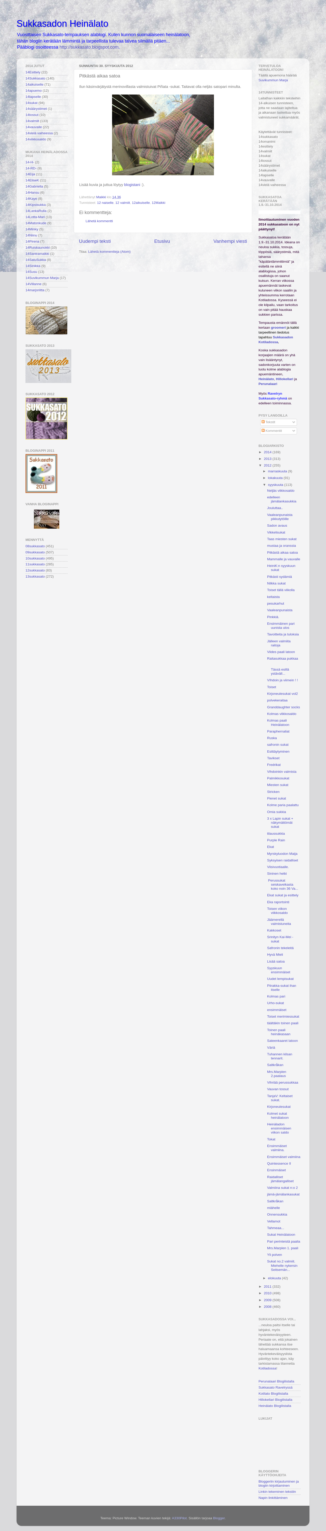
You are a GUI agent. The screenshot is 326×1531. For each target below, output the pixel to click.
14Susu (31, 272)
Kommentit (272, 431)
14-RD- (31, 168)
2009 (268, 1300)
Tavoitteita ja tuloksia (283, 634)
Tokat (271, 1139)
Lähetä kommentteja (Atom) (109, 252)
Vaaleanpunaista (280, 610)
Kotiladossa (267, 1368)
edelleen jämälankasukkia (281, 499)
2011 (268, 1286)
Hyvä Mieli (275, 954)
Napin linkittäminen (273, 1498)
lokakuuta (276, 478)
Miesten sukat (277, 785)
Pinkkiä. (273, 617)
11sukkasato (35, 564)
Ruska (272, 738)
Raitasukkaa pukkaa (282, 658)
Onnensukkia (277, 1214)
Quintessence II (279, 1163)
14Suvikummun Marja (42, 278)
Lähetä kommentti (99, 221)
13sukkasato (35, 576)
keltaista (273, 597)
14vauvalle (33, 127)
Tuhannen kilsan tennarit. (279, 1056)
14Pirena (32, 241)
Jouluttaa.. (275, 508)
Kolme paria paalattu (283, 805)
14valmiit (32, 121)
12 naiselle (105, 203)
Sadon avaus (277, 525)
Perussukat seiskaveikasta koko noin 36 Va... (282, 884)
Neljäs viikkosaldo (280, 490)
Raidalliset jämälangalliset (280, 1179)
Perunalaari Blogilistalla (276, 1381)
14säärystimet (36, 109)
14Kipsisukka (35, 205)
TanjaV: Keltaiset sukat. (280, 1098)
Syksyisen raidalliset (282, 860)
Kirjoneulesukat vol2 (282, 694)
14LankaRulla (36, 211)
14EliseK (32, 180)
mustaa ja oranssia (281, 546)
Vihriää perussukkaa (282, 1082)
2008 (268, 1307)
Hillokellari (284, 379)
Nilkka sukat (276, 583)
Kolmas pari (276, 996)
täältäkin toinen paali (282, 1023)
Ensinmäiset (276, 1170)
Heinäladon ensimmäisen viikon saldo (279, 1128)
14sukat (31, 103)
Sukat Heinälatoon (281, 1234)
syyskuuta (276, 485)
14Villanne (33, 284)
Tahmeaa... (275, 1228)
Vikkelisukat (276, 532)
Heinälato (266, 379)
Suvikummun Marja (273, 80)
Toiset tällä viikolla (281, 590)
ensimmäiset (277, 1010)
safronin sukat (278, 745)
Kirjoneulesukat (279, 1107)
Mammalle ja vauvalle (283, 559)
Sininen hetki (277, 873)
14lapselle (33, 97)
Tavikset (273, 758)
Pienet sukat (276, 798)
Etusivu (162, 241)
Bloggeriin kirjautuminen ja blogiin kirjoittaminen (279, 1483)
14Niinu (31, 235)
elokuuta (275, 1278)
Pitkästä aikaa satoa (282, 552)
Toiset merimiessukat (283, 1016)
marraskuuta (278, 471)
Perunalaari (268, 384)
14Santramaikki (37, 254)
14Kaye (31, 199)
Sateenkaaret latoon (282, 1041)
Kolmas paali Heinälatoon (278, 722)
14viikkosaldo (35, 139)
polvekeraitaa (277, 700)
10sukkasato (35, 558)
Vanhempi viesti (230, 241)
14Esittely (32, 72)
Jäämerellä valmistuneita (279, 922)
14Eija (30, 174)
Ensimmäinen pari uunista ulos (281, 626)
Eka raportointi (278, 902)
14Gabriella (34, 186)
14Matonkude (35, 223)
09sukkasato (35, 552)
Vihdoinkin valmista (281, 772)
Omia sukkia (276, 812)
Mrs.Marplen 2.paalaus (276, 1074)
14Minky (31, 229)
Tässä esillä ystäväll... (279, 669)
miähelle (273, 1208)
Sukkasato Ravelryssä (276, 1387)
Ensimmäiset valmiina (284, 1157)
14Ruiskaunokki (37, 247)
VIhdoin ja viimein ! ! (282, 680)
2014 (268, 452)
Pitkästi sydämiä (279, 577)
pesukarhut (275, 603)
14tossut (31, 115)
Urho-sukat (275, 1003)
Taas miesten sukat (282, 539)
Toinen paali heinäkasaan (279, 1032)
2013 (268, 459)
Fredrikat (274, 765)
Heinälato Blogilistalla (275, 1406)
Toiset (271, 687)
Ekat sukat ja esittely (282, 895)
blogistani (132, 185)
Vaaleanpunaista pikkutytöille (280, 517)
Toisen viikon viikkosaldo (277, 911)
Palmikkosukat (278, 778)
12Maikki (158, 203)
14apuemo (33, 90)
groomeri (278, 327)
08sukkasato (35, 546)
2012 (268, 465)
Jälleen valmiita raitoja (279, 643)
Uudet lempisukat (280, 979)
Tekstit (268, 422)
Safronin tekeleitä (280, 948)
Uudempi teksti (95, 241)
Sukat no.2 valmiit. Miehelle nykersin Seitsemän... (282, 1265)
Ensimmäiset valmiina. (277, 1148)
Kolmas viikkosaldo (281, 714)
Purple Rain (276, 840)
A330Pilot (179, 1518)
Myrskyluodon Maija (282, 854)
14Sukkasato (35, 78)
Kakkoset (274, 930)
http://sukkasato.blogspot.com (89, 47)
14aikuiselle (34, 84)
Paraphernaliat (278, 731)
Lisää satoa (276, 961)
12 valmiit (122, 203)
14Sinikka (32, 266)
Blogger (219, 1518)
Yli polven (274, 1255)
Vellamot (273, 1221)
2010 (268, 1293)
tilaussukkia (276, 833)
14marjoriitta (34, 290)
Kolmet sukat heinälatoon (278, 1116)
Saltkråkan (275, 1065)
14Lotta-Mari (35, 217)
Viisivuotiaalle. (278, 867)
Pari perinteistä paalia (283, 1241)
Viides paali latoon (281, 652)
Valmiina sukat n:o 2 (282, 1188)
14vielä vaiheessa (39, 133)
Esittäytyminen (278, 751)
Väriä (271, 1047)
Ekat (270, 847)
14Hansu (32, 192)
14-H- (29, 162)
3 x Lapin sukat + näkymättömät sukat (280, 823)
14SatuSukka (35, 260)
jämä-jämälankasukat (283, 1194)
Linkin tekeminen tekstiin (277, 1492)
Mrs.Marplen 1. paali (282, 1248)
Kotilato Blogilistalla (273, 1393)
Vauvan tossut (278, 1089)
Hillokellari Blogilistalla (275, 1400)
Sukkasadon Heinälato (62, 23)
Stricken (273, 792)
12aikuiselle (141, 203)
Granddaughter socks (283, 707)
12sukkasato (35, 570)
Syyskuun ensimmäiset (278, 970)
